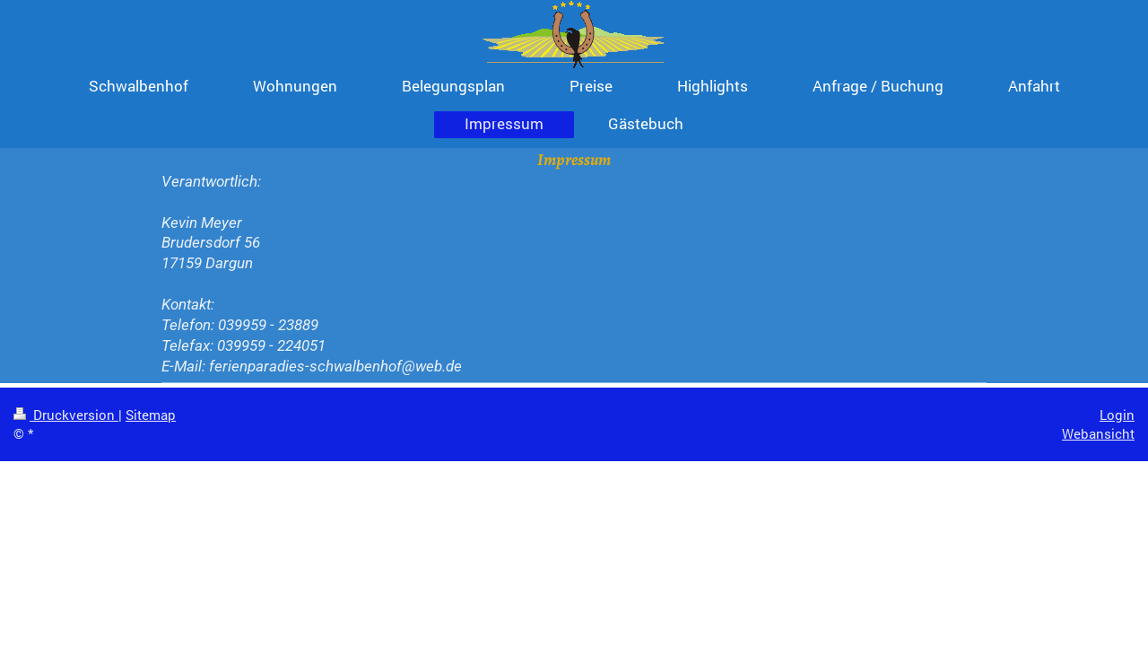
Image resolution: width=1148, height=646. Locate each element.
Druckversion (65, 414)
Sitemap (151, 414)
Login (1117, 414)
